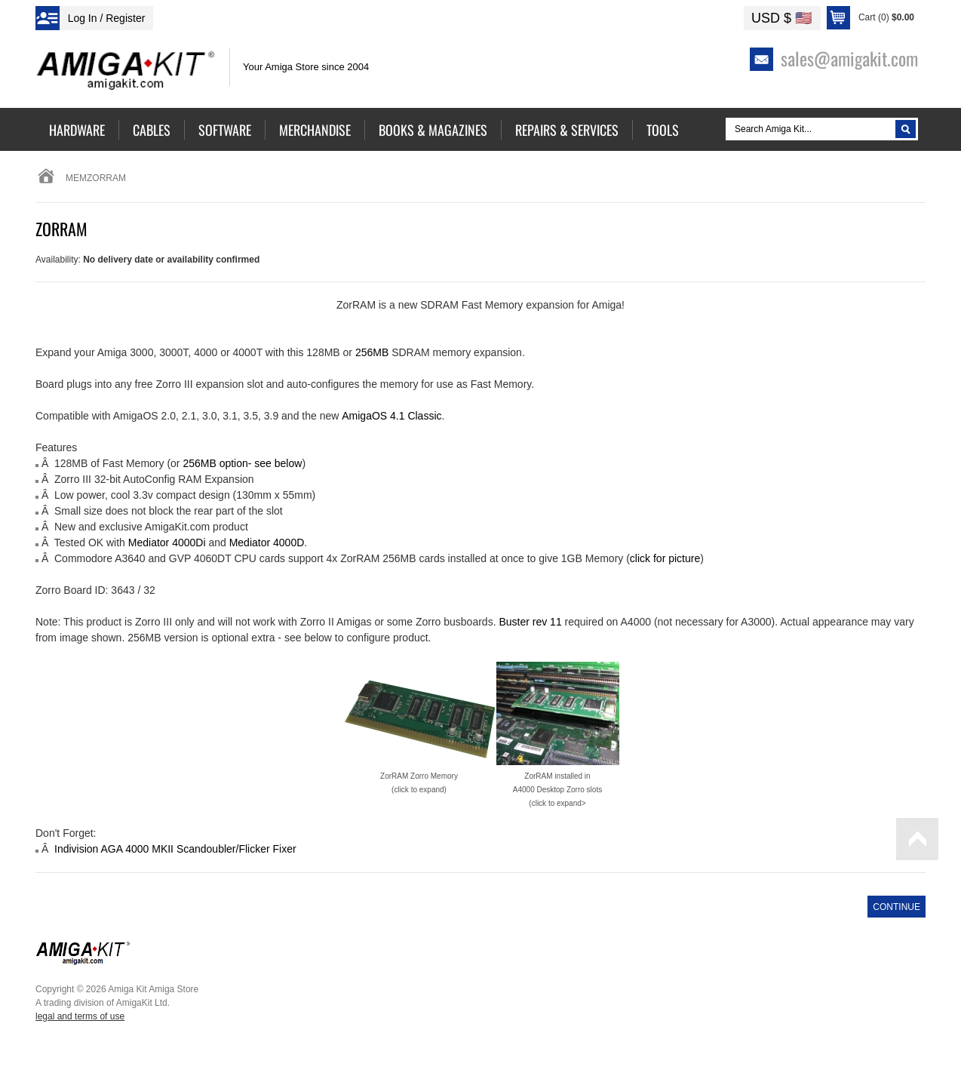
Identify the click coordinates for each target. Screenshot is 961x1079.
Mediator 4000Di (167, 542)
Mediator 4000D (267, 542)
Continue (896, 907)
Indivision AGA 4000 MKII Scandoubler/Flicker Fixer (175, 849)
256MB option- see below (242, 463)
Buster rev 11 (530, 622)
